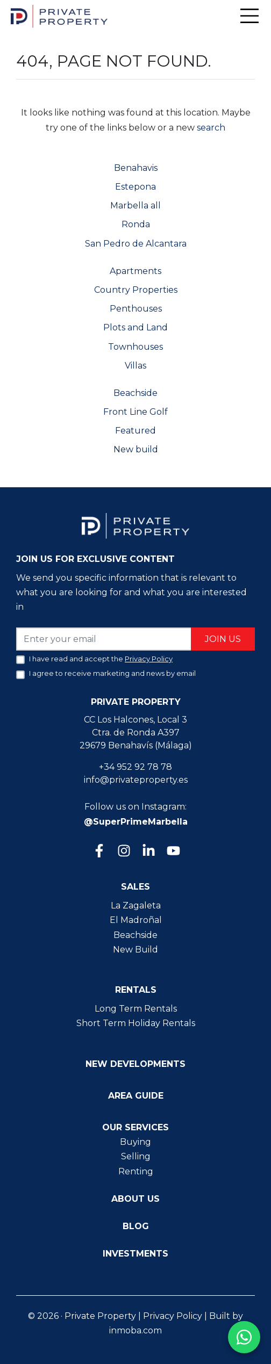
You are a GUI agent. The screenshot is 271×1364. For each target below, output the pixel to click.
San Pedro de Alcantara (136, 244)
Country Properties (135, 290)
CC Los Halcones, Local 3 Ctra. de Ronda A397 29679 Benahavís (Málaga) (136, 732)
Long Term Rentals (136, 1009)
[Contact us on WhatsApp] (244, 1337)
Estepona (135, 187)
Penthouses (136, 309)
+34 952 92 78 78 (135, 767)
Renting (135, 1171)
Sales (135, 887)
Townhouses (135, 347)
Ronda (136, 224)
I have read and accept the (101, 658)
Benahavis (136, 168)
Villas (135, 365)
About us (135, 1199)
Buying (135, 1142)
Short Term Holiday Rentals (135, 1023)
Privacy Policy (172, 1316)
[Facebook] (98, 851)
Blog (136, 1226)
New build (135, 449)
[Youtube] (172, 851)
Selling (136, 1156)
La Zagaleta (136, 905)
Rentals (135, 990)
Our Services (135, 1127)
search (210, 127)
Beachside (135, 393)
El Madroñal (136, 920)
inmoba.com (135, 1330)
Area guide (135, 1096)
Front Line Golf (135, 412)
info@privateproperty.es (136, 780)
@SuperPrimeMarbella (136, 822)
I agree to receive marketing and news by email (112, 673)
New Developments (135, 1064)
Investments (135, 1253)
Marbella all (135, 205)
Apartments (135, 271)
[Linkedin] (148, 851)
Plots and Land (135, 327)
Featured (135, 430)
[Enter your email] (104, 639)
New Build (135, 949)
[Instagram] (123, 851)
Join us (223, 639)
